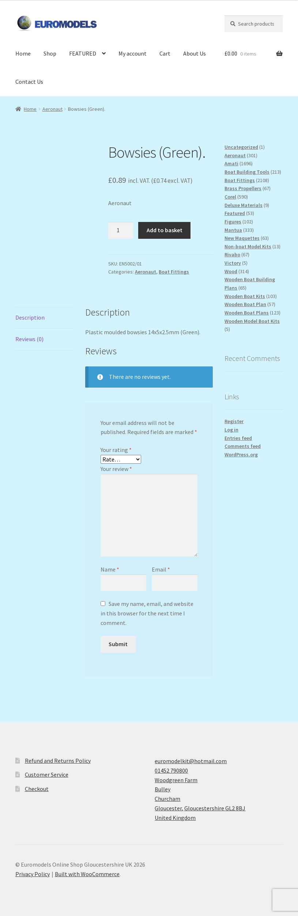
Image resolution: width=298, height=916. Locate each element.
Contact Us (29, 81)
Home (23, 53)
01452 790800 (171, 770)
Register (234, 421)
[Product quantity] (120, 230)
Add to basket (164, 230)
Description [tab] (30, 317)
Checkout (37, 788)
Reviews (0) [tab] (29, 339)
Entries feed (238, 438)
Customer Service (46, 774)
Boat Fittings (174, 271)
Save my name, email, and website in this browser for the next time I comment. (147, 613)
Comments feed (243, 446)
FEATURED (82, 53)
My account (132, 53)
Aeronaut (52, 109)
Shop (50, 53)
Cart (164, 53)
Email (161, 569)
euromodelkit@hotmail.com (191, 761)
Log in (231, 429)
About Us (194, 53)
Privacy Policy (32, 874)
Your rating (116, 449)
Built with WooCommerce (87, 874)
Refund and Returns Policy (58, 760)
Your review (116, 468)
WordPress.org (241, 454)
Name (110, 569)
